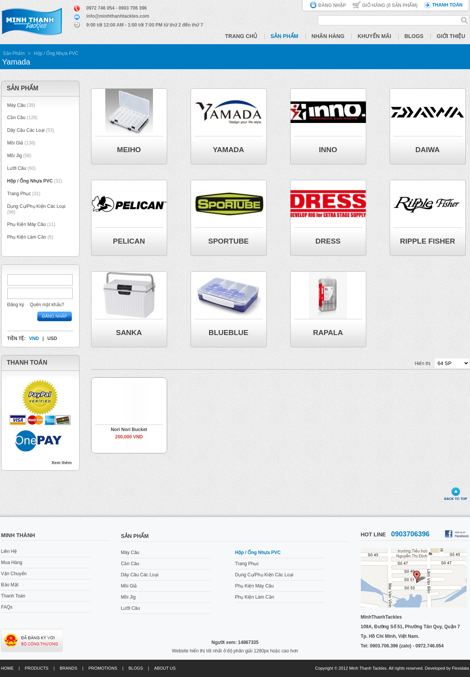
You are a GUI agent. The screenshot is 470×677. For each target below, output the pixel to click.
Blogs (413, 36)
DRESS (328, 241)
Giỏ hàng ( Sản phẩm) (389, 5)
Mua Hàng (11, 562)
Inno (328, 150)
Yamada (228, 150)
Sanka (129, 333)
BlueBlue (228, 333)
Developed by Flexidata (447, 668)
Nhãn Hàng (328, 36)
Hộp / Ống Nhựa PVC (56, 53)
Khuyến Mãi (374, 36)
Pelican (129, 241)
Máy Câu (16, 105)
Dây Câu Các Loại (26, 130)
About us (165, 668)
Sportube (228, 241)
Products (36, 668)
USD (52, 338)
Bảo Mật (9, 584)
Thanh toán (447, 5)
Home (7, 668)
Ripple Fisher (427, 241)
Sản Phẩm (284, 36)
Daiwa (427, 150)
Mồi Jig (14, 155)
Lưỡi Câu (17, 168)
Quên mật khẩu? (47, 304)
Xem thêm (61, 462)
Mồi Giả (15, 143)
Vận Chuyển (14, 573)
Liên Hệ (9, 551)
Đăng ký (15, 304)
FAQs (7, 607)
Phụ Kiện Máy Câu (26, 224)
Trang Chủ (241, 36)
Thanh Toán (13, 596)
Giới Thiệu (451, 36)
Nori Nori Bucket (129, 429)
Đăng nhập (332, 5)
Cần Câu (16, 117)
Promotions (102, 668)
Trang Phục (19, 193)
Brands (68, 668)
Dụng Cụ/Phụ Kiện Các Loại (36, 206)
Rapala (328, 333)
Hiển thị (422, 363)
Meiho (129, 150)
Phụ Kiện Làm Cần (27, 237)
